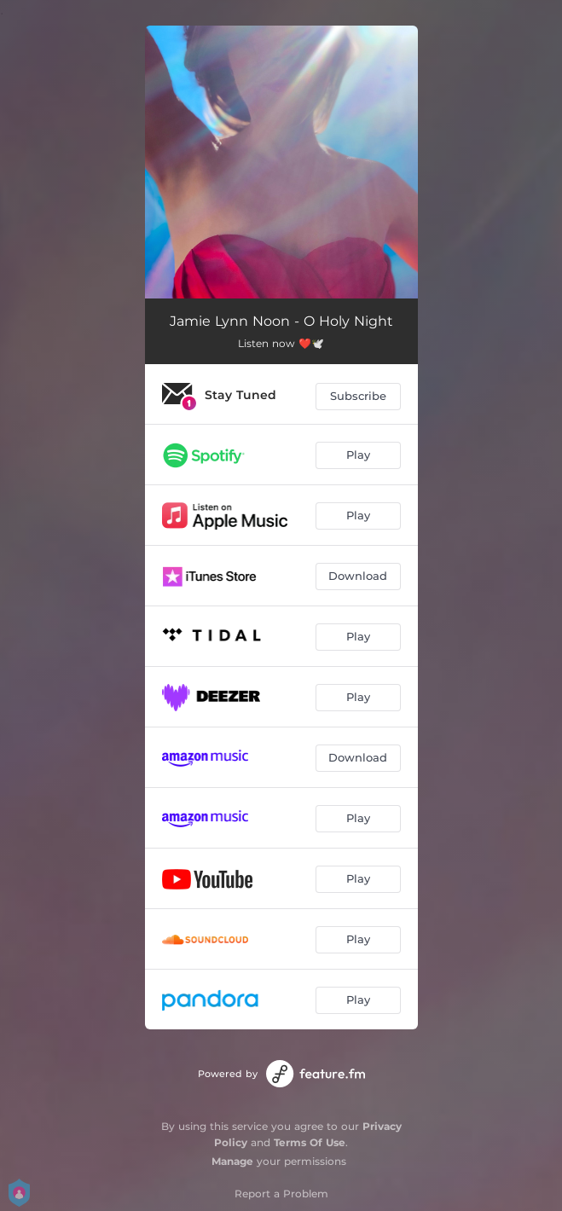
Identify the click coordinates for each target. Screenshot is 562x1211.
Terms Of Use (309, 1142)
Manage (232, 1161)
